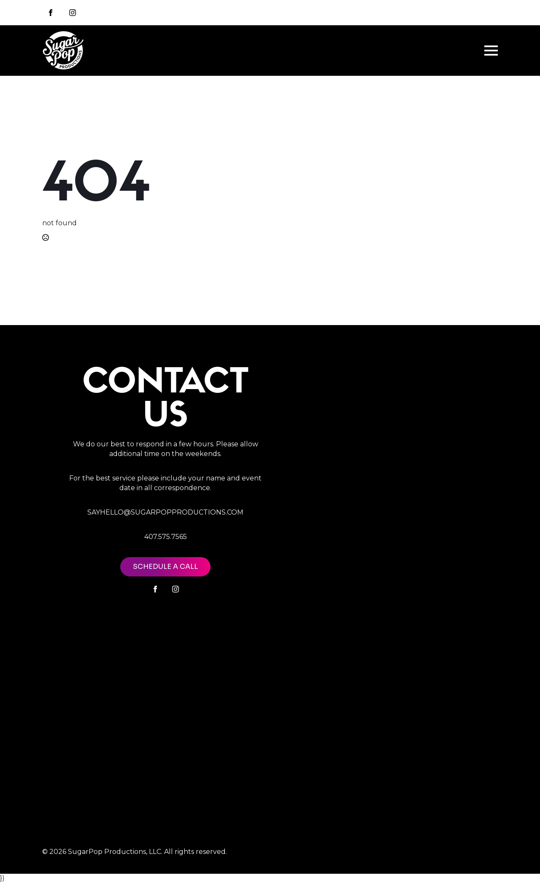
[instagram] (72, 12)
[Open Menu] (491, 50)
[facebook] (155, 589)
